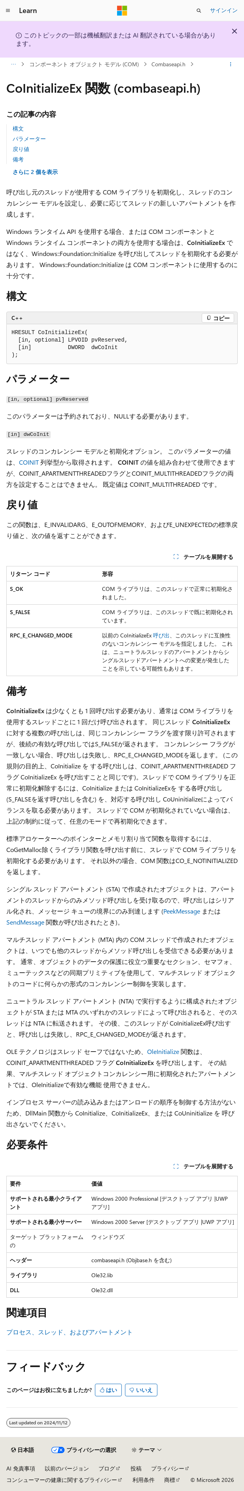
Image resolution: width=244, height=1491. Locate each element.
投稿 (136, 1468)
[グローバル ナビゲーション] (8, 11)
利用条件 (143, 1480)
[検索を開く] (199, 11)
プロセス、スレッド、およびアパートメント (69, 1332)
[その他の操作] (231, 64)
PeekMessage (181, 911)
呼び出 (161, 635)
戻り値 (21, 149)
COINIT (29, 462)
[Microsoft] (122, 11)
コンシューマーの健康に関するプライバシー (61, 1480)
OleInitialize (163, 1051)
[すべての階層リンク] (13, 64)
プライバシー (167, 1468)
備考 (18, 159)
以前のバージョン (67, 1468)
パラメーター (29, 138)
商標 (169, 1480)
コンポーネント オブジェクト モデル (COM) (84, 64)
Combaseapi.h (168, 64)
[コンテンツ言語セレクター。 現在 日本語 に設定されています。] (22, 1450)
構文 (18, 128)
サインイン (224, 10)
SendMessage (25, 922)
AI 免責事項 (20, 1468)
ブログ (106, 1468)
